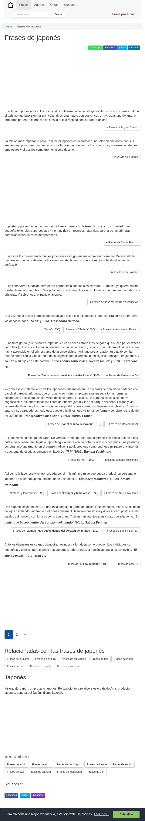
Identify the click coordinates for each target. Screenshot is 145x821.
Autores (39, 4)
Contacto (70, 4)
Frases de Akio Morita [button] (125, 157)
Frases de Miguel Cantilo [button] (123, 127)
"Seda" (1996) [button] (52, 329)
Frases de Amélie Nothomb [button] (122, 493)
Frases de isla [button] (100, 658)
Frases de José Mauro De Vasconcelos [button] (115, 302)
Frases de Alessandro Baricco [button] (120, 329)
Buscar (58, 14)
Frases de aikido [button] (16, 764)
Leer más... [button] (101, 814)
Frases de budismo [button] (18, 658)
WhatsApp (95, 47)
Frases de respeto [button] (41, 666)
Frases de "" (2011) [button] (88, 563)
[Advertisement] (49, 80)
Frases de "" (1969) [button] (64, 375)
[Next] (25, 634)
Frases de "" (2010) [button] (56, 530)
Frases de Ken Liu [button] (127, 563)
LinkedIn (134, 47)
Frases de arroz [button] (41, 764)
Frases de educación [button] (73, 658)
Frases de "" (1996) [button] (80, 329)
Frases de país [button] (16, 666)
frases (9, 26)
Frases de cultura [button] (45, 658)
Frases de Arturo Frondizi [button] (123, 242)
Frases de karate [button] (97, 764)
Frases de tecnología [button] (69, 771)
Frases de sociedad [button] (68, 666)
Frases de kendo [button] (122, 764)
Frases (24, 4)
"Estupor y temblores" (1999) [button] (27, 493)
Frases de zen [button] (96, 771)
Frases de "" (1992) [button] (82, 459)
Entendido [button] (126, 814)
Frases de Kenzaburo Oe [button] (123, 375)
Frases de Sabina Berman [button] (122, 530)
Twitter (122, 47)
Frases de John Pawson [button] (124, 272)
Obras (54, 4)
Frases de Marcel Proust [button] (123, 424)
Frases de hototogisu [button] (68, 764)
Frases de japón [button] (123, 658)
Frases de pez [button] (15, 771)
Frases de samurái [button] (40, 771)
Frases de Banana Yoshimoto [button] (120, 459)
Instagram (37, 795)
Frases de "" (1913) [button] (74, 424)
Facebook (109, 47)
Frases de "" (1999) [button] (74, 493)
